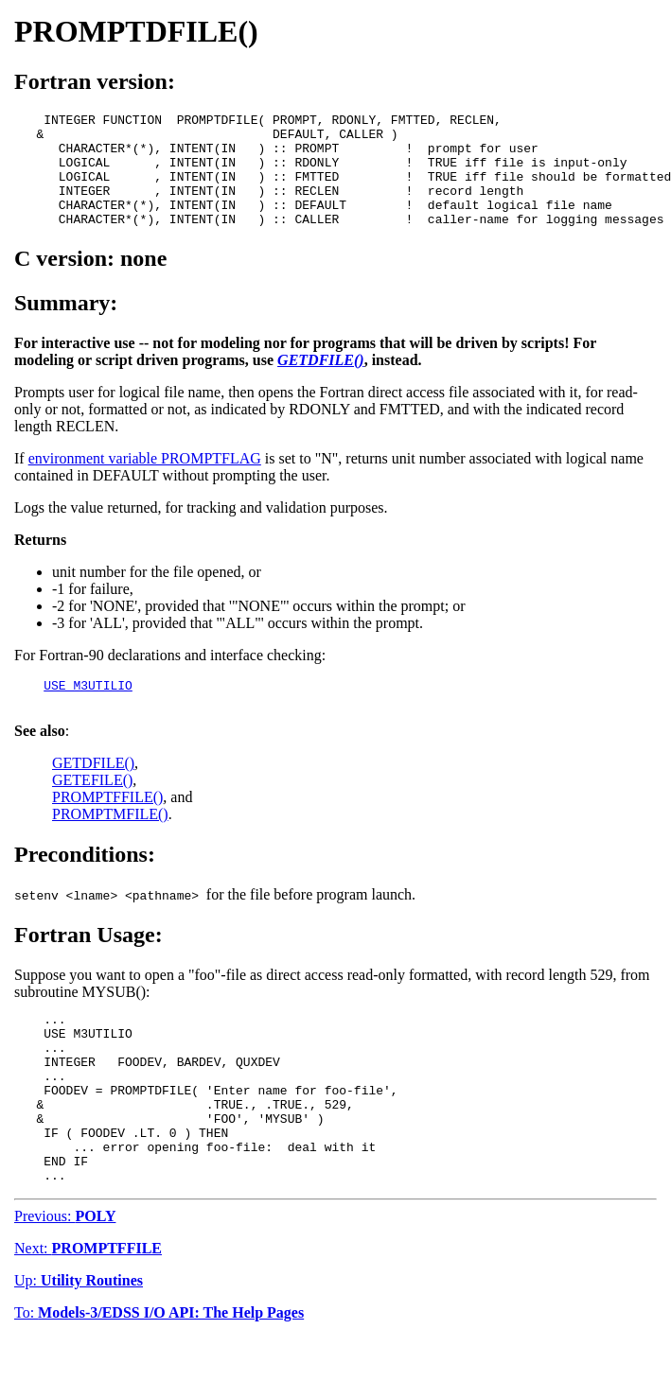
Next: (88, 1311)
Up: (78, 1343)
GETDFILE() (93, 791)
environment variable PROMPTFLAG (144, 481)
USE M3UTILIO (88, 710)
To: (159, 1375)
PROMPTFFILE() (107, 825)
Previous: (64, 1278)
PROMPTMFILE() (110, 842)
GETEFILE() (92, 808)
